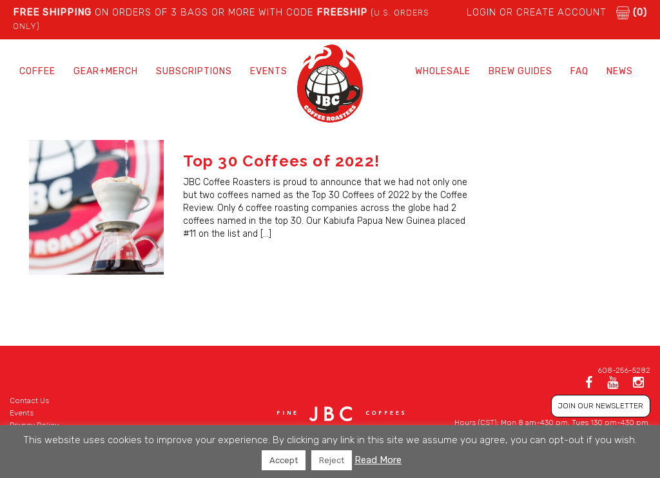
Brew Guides (520, 71)
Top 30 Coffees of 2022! (281, 161)
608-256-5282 (623, 370)
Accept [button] (283, 460)
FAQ (579, 71)
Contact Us (29, 400)
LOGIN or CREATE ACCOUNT (537, 12)
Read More (378, 460)
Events (268, 71)
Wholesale (443, 71)
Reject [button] (331, 460)
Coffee (37, 71)
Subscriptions (194, 71)
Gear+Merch (105, 71)
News (620, 71)
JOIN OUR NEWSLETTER (600, 405)
